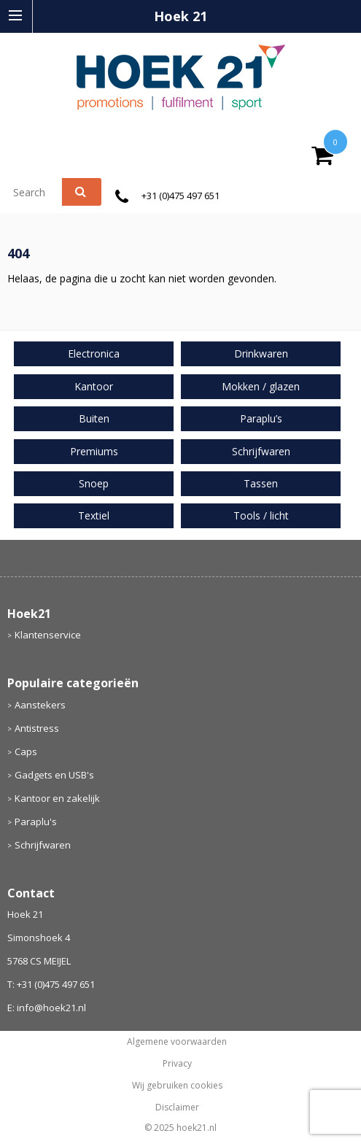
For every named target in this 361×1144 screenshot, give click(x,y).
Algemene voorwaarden (177, 1042)
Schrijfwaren (43, 844)
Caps (26, 751)
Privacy (177, 1064)
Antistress (37, 728)
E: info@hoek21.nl (46, 1007)
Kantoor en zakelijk (57, 798)
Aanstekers (40, 704)
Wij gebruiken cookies (177, 1085)
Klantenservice (48, 634)
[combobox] (40, 192)
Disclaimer (177, 1107)
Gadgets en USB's (54, 774)
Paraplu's (36, 821)
